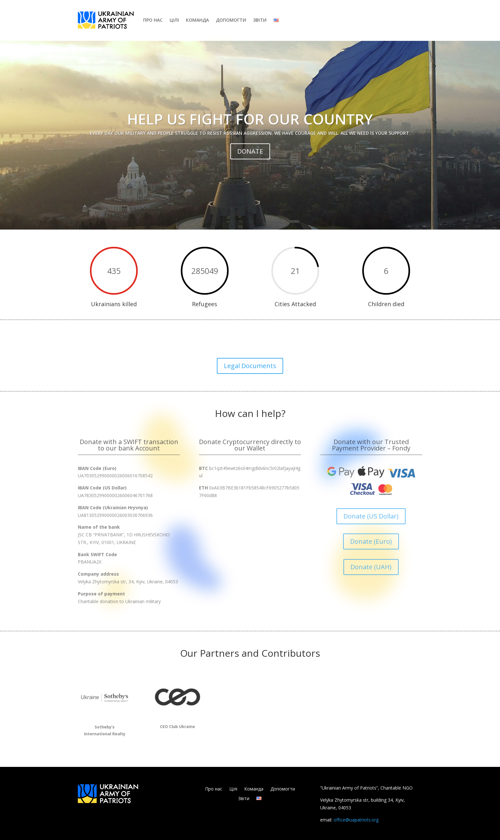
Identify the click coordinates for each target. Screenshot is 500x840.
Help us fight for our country (250, 135)
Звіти (260, 20)
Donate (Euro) (371, 541)
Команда (197, 20)
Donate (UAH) (371, 567)
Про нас (153, 20)
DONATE (250, 167)
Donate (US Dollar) (371, 516)
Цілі (174, 20)
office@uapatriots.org (356, 820)
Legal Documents (250, 365)
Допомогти (231, 20)
